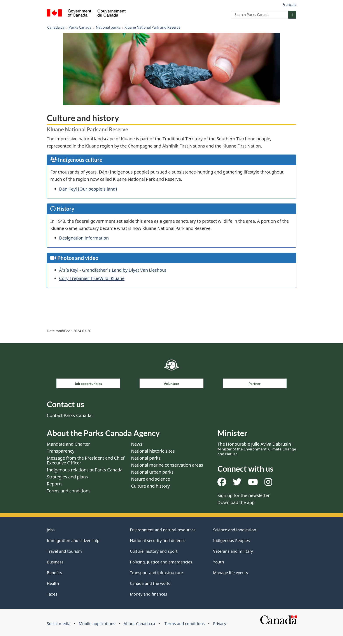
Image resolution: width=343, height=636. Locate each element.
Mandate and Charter (68, 444)
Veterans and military (233, 551)
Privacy (219, 623)
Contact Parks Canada (69, 415)
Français (289, 4)
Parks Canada (80, 27)
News (136, 444)
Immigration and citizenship (73, 540)
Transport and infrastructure (156, 572)
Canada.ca (55, 27)
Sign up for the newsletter (243, 495)
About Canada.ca (139, 623)
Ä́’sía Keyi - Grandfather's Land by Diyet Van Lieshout (112, 270)
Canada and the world (150, 583)
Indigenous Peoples (231, 540)
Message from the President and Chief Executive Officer (85, 460)
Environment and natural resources (163, 529)
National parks (108, 27)
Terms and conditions (69, 491)
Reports (55, 484)
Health (53, 583)
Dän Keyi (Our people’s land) (88, 189)
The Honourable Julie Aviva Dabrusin (256, 448)
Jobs (51, 529)
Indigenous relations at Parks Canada (84, 470)
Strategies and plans (67, 477)
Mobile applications (97, 623)
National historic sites (153, 451)
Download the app (236, 502)
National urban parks (152, 472)
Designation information (84, 238)
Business (55, 562)
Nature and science (150, 479)
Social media (58, 623)
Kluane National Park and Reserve (152, 27)
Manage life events (230, 572)
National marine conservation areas (167, 465)
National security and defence (158, 540)
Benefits (54, 572)
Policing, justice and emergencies (161, 562)
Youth (218, 562)
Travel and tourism (64, 551)
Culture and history (150, 486)
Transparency (60, 451)
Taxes (52, 594)
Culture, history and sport (154, 551)
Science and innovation (234, 529)
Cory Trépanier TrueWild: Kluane (91, 278)
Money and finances (148, 594)
